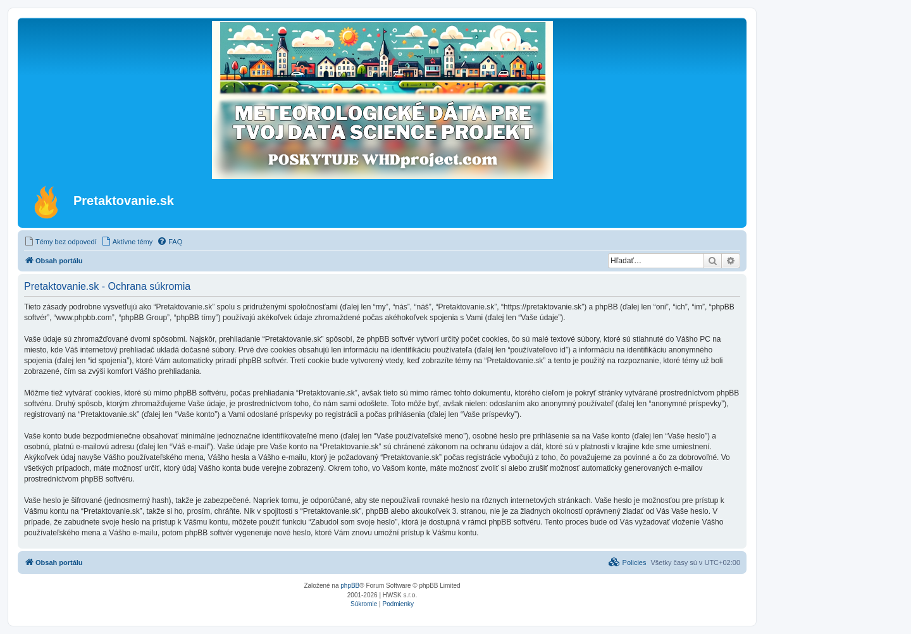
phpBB (349, 585)
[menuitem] (60, 241)
